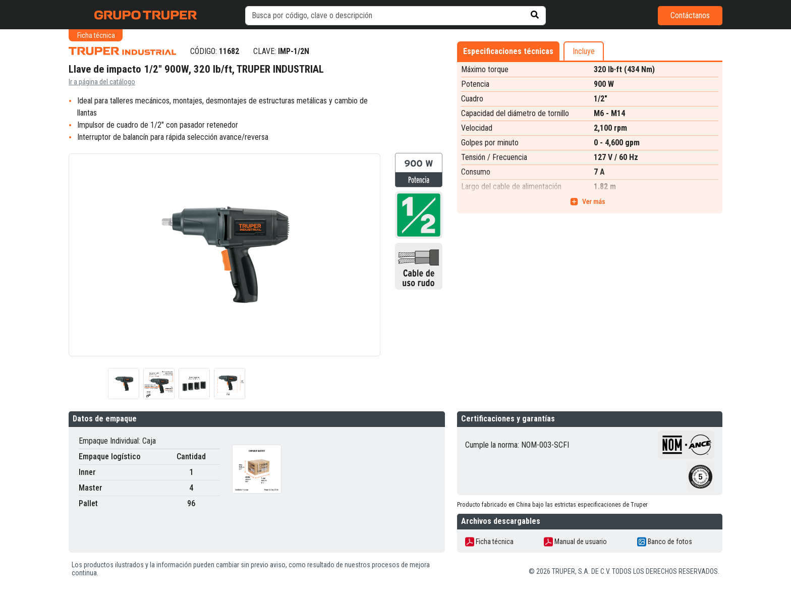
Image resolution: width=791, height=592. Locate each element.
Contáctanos (690, 15)
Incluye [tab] (584, 51)
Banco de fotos (664, 541)
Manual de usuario (575, 541)
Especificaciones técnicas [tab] (508, 51)
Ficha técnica (489, 541)
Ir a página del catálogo (102, 82)
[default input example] (395, 15)
